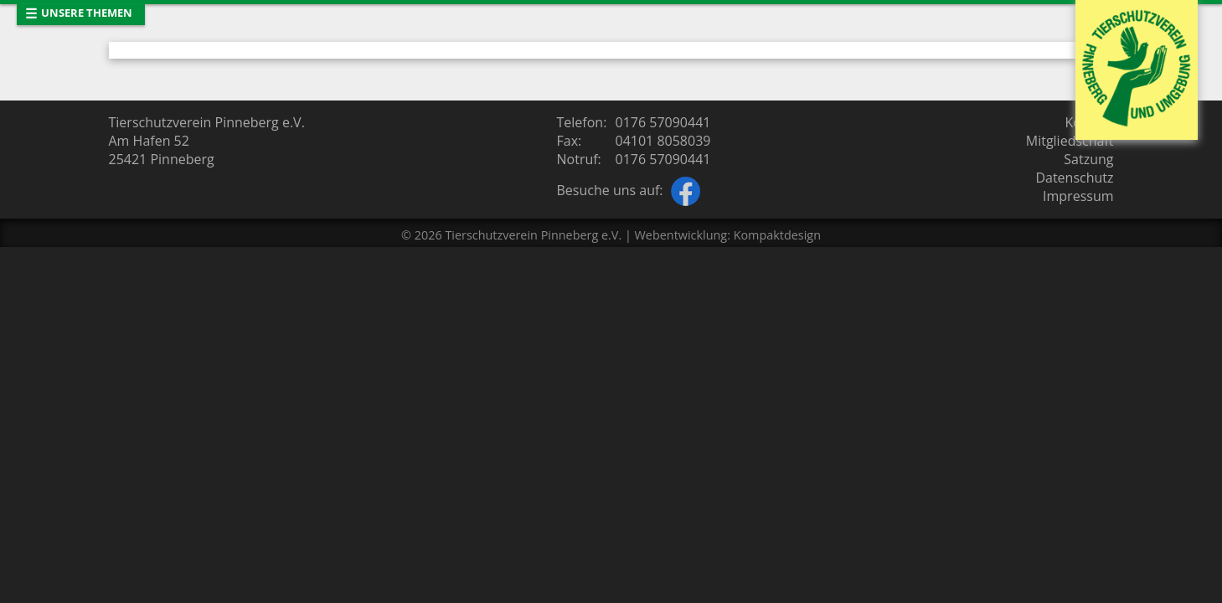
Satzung (1088, 159)
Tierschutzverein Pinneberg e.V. (533, 235)
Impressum (1078, 196)
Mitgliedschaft (1070, 140)
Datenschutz (1074, 177)
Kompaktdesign (777, 235)
